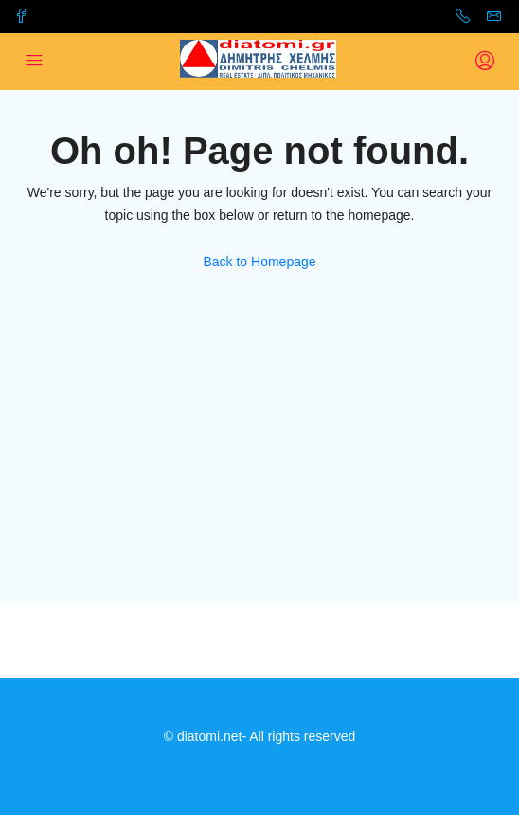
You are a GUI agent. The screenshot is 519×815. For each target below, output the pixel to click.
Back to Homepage (259, 261)
